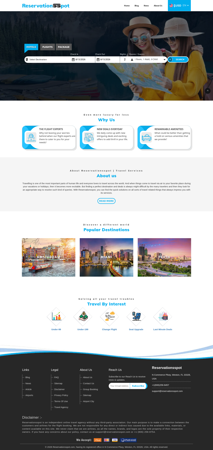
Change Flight (109, 320)
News (146, 6)
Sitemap (58, 383)
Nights (123, 54)
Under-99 (56, 320)
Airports (29, 395)
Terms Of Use (61, 401)
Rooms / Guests (136, 54)
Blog (137, 6)
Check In (74, 54)
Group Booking (90, 389)
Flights (47, 46)
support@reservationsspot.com (167, 391)
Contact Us (88, 383)
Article (28, 389)
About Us (158, 6)
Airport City (88, 401)
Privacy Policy (61, 395)
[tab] (47, 47)
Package (64, 46)
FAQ (56, 377)
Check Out (100, 54)
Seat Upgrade (136, 320)
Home (127, 6)
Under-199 (82, 320)
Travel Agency (61, 407)
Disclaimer (59, 389)
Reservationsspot (167, 368)
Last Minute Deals (162, 320)
